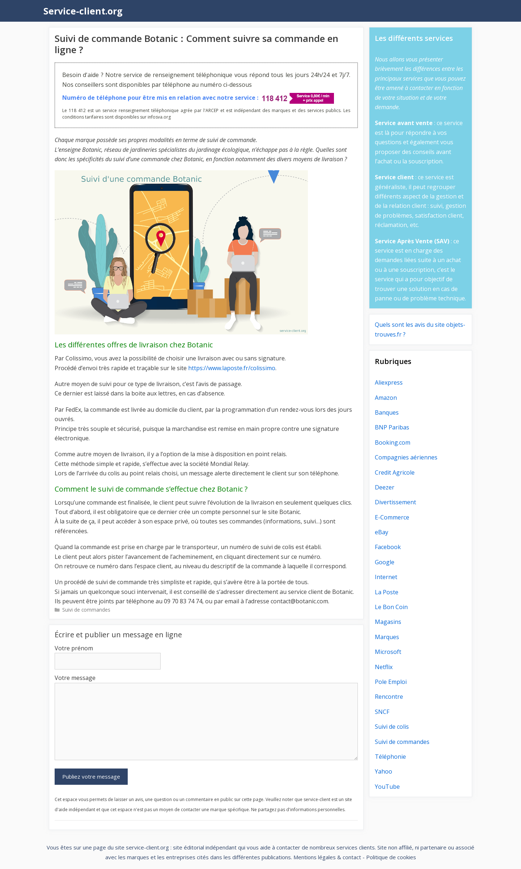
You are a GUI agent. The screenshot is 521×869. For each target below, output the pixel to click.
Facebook (388, 547)
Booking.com (392, 442)
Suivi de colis (392, 727)
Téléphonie (390, 757)
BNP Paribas (392, 427)
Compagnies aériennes (406, 457)
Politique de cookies (391, 857)
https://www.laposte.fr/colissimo (231, 368)
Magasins (388, 622)
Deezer (384, 487)
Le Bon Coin (391, 607)
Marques (387, 637)
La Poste (386, 592)
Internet (386, 577)
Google (384, 562)
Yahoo (383, 771)
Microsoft (388, 652)
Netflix (384, 667)
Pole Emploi (391, 682)
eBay (381, 532)
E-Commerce (392, 517)
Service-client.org (83, 11)
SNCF (382, 712)
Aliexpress (389, 382)
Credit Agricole (395, 472)
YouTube (387, 787)
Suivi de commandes (86, 609)
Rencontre (389, 697)
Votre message (75, 678)
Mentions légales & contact (327, 857)
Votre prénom (74, 648)
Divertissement (395, 502)
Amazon (386, 398)
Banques (387, 412)
